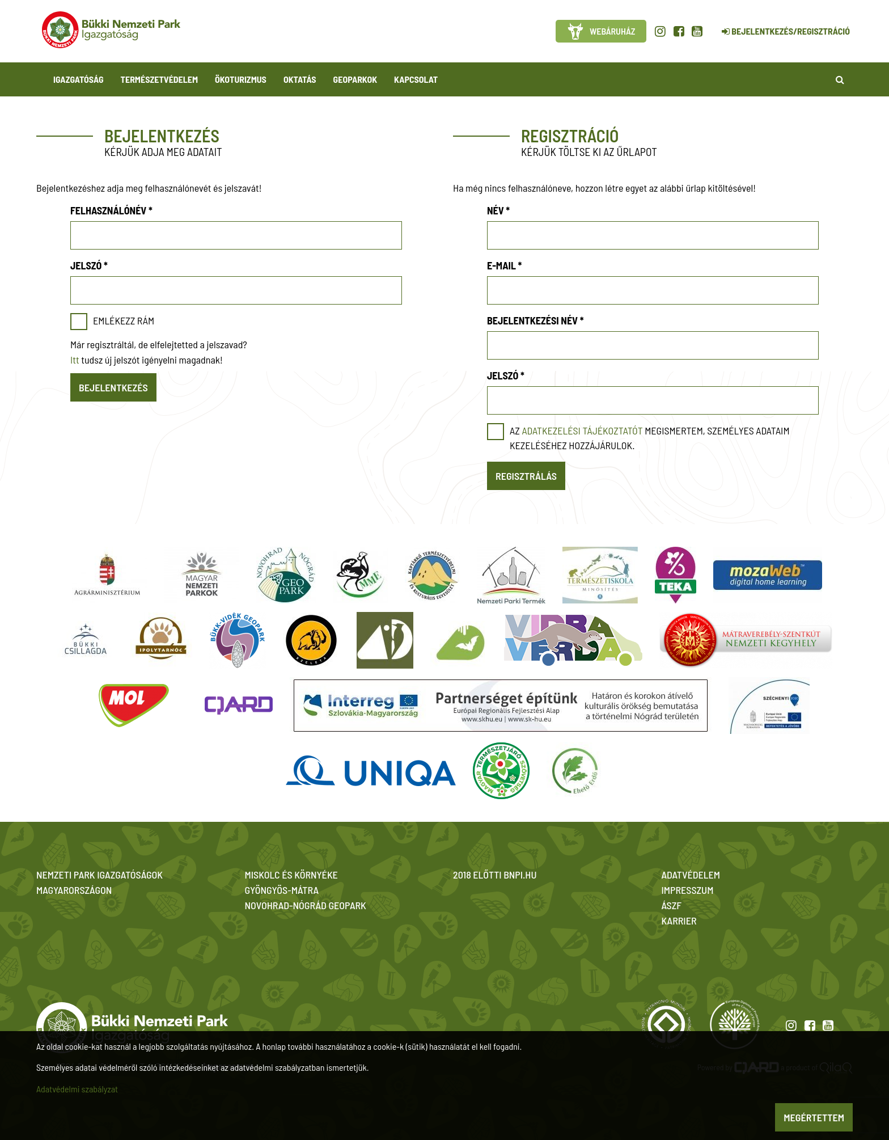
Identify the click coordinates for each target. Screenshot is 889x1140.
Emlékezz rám (123, 320)
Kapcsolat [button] (416, 79)
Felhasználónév (111, 210)
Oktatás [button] (299, 79)
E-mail (504, 265)
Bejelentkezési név (535, 320)
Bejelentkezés (113, 387)
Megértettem (814, 1117)
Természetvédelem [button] (159, 79)
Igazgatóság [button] (78, 79)
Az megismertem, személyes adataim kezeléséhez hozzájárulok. (650, 437)
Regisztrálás (526, 476)
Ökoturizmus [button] (240, 79)
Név (498, 210)
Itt (74, 359)
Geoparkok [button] (355, 79)
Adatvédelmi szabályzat (77, 1088)
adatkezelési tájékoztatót (582, 430)
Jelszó (89, 265)
